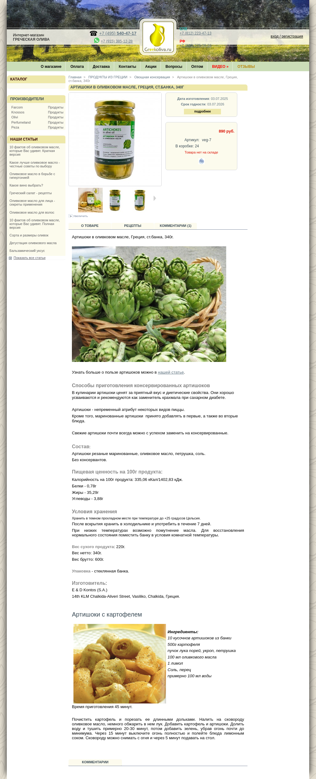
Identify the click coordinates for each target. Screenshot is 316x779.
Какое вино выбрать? (26, 185)
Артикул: (192, 140)
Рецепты (132, 226)
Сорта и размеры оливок (29, 235)
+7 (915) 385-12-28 (117, 41)
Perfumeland (21, 122)
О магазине (51, 66)
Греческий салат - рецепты (31, 193)
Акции (150, 66)
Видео (220, 66)
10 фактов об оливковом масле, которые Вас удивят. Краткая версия (35, 150)
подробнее (202, 111)
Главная (75, 77)
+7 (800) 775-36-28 (195, 45)
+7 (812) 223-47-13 (195, 33)
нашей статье (171, 372)
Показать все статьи (29, 258)
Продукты (56, 107)
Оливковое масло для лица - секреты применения (32, 202)
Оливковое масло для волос (32, 212)
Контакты (127, 66)
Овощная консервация (151, 77)
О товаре (90, 226)
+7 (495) (117, 33)
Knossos (17, 112)
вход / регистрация (287, 36)
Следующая (154, 198)
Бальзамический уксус (27, 250)
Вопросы (173, 66)
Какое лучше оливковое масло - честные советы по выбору (35, 164)
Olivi (14, 117)
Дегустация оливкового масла (33, 243)
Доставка (101, 66)
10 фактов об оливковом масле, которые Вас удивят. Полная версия (35, 223)
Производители (27, 99)
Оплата (77, 66)
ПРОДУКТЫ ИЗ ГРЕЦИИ (107, 77)
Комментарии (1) (176, 226)
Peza (15, 127)
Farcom (17, 107)
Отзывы (246, 66)
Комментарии (95, 762)
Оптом (197, 66)
